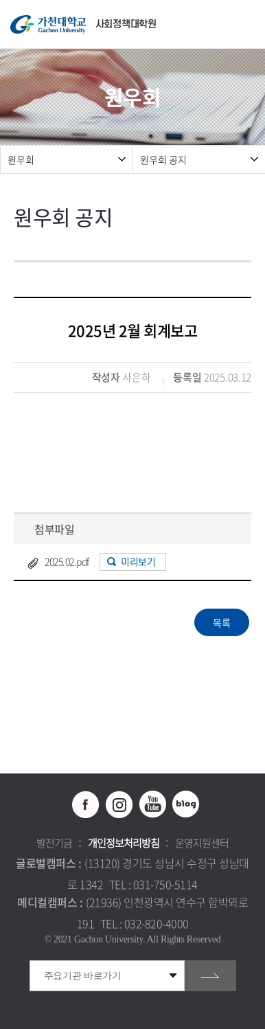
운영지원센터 (202, 843)
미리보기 (138, 561)
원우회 (21, 159)
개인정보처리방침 (123, 843)
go (210, 975)
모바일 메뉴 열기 (247, 24)
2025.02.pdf (67, 561)
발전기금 (54, 843)
